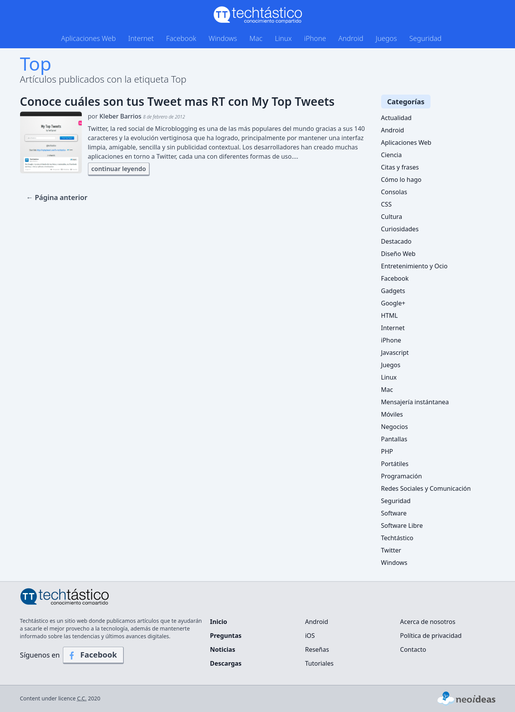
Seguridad (425, 38)
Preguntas (225, 635)
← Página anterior (57, 197)
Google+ (393, 303)
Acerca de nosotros (427, 621)
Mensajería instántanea (415, 402)
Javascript (395, 352)
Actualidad (396, 118)
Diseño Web (398, 253)
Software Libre (402, 525)
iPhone (315, 38)
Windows (223, 38)
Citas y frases (400, 167)
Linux (283, 38)
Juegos (386, 38)
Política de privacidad (431, 635)
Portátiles (395, 463)
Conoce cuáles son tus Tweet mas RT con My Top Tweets (177, 101)
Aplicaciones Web (88, 38)
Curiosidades (400, 229)
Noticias (222, 649)
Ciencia (391, 155)
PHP (387, 451)
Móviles (392, 414)
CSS (386, 204)
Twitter (391, 550)
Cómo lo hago (401, 179)
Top (36, 63)
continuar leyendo (118, 168)
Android (350, 38)
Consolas (394, 192)
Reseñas (317, 649)
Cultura (391, 216)
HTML (389, 315)
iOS (310, 635)
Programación (401, 476)
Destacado (396, 241)
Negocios (394, 426)
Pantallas (394, 439)
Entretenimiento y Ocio (414, 266)
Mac (255, 38)
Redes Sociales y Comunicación (426, 488)
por (136, 116)
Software (394, 513)
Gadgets (393, 290)
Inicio (218, 621)
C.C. (82, 698)
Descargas (225, 663)
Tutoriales (319, 663)
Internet (141, 38)
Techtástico (397, 538)
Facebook (181, 38)
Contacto (413, 649)
